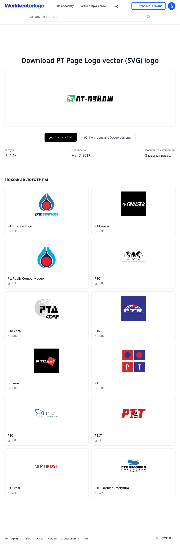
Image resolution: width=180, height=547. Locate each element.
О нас (39, 538)
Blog (115, 6)
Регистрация (13, 538)
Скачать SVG (60, 137)
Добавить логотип (148, 6)
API (86, 538)
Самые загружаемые (93, 6)
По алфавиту (65, 6)
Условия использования (63, 538)
